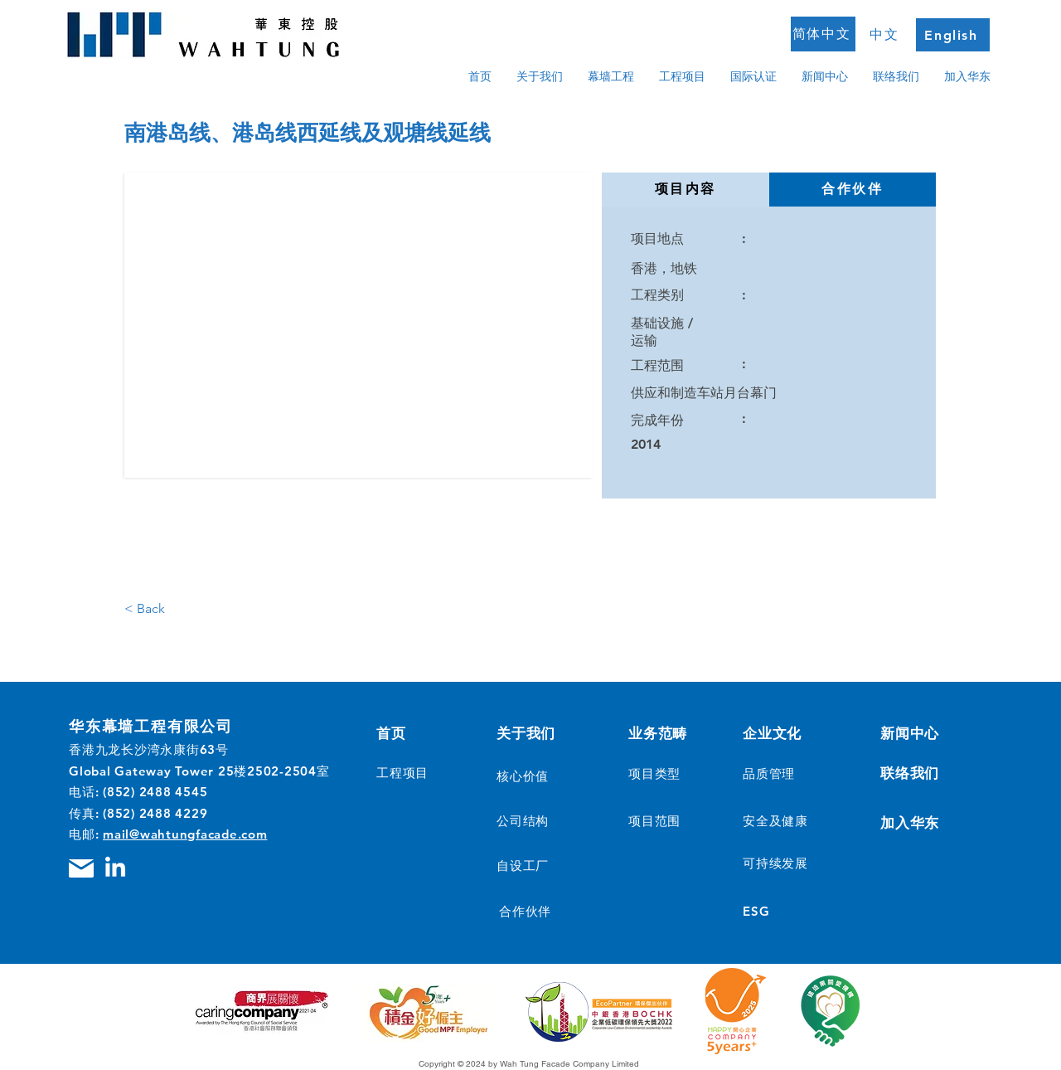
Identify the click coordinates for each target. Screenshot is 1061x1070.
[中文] (886, 34)
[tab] (685, 190)
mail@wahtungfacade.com (185, 834)
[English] (953, 34)
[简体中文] (823, 34)
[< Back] (158, 609)
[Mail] (81, 868)
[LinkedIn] (115, 868)
